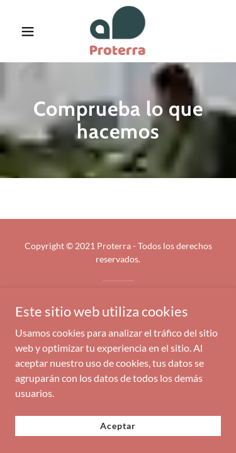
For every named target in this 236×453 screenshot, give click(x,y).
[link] (117, 31)
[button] (28, 31)
